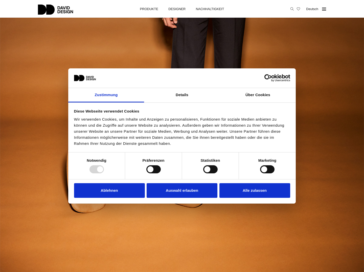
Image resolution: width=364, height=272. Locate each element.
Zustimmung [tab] (106, 95)
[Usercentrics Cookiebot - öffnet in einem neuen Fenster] (268, 78)
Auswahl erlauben (182, 190)
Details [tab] (182, 95)
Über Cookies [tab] (257, 95)
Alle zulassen (255, 190)
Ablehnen (109, 190)
